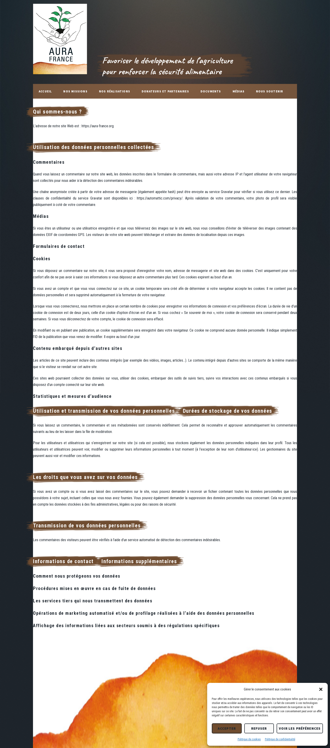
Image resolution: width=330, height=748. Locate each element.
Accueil (45, 91)
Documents (211, 91)
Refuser (259, 728)
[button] (321, 689)
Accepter (227, 728)
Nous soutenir (269, 91)
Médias (239, 91)
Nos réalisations (114, 91)
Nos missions (75, 91)
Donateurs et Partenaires (165, 91)
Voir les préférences (300, 728)
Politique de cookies (249, 739)
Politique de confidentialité (280, 739)
